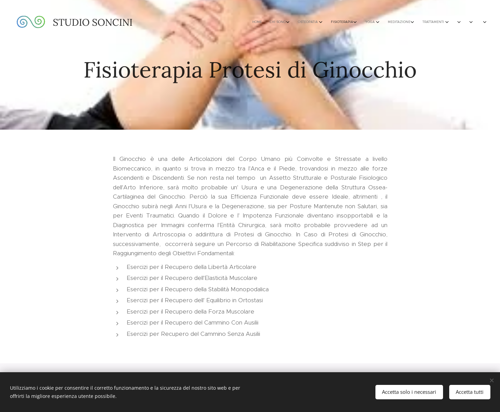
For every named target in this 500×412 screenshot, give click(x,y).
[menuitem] (346, 22)
